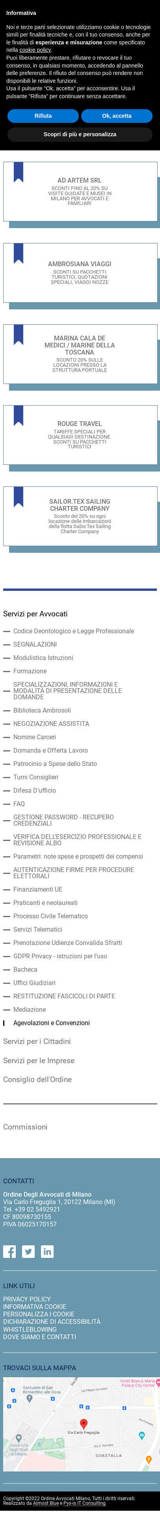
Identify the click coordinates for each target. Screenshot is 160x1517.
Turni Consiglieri (35, 777)
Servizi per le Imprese (38, 1060)
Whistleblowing (30, 1329)
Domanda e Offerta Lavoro (50, 751)
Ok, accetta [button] (117, 116)
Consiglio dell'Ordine (37, 1079)
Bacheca (25, 970)
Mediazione (29, 1010)
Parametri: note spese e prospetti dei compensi (78, 857)
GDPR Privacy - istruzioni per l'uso (60, 956)
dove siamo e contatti (39, 1337)
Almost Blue (46, 1503)
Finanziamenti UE (37, 889)
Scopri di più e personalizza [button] (80, 134)
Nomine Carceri (34, 737)
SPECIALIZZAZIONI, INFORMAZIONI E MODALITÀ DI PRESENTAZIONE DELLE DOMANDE (67, 691)
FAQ (19, 804)
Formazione (30, 671)
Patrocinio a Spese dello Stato (55, 764)
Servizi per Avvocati (35, 614)
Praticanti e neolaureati (45, 903)
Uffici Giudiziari (34, 983)
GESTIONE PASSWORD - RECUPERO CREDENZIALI (63, 820)
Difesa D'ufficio (34, 791)
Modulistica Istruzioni (43, 658)
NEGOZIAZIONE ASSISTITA (51, 724)
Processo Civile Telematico (50, 916)
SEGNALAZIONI (35, 645)
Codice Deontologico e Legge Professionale (73, 631)
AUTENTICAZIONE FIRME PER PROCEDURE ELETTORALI (73, 873)
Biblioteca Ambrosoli (42, 710)
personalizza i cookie (38, 1314)
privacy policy (27, 1299)
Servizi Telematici (37, 930)
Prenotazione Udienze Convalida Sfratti (67, 943)
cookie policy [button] (34, 50)
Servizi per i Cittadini (37, 1041)
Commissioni (25, 1127)
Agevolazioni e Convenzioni (51, 1023)
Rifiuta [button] (43, 116)
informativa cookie (34, 1306)
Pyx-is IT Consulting (84, 1503)
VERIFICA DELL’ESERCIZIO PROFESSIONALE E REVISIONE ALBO (77, 840)
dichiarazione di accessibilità (51, 1321)
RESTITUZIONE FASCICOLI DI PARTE (64, 996)
